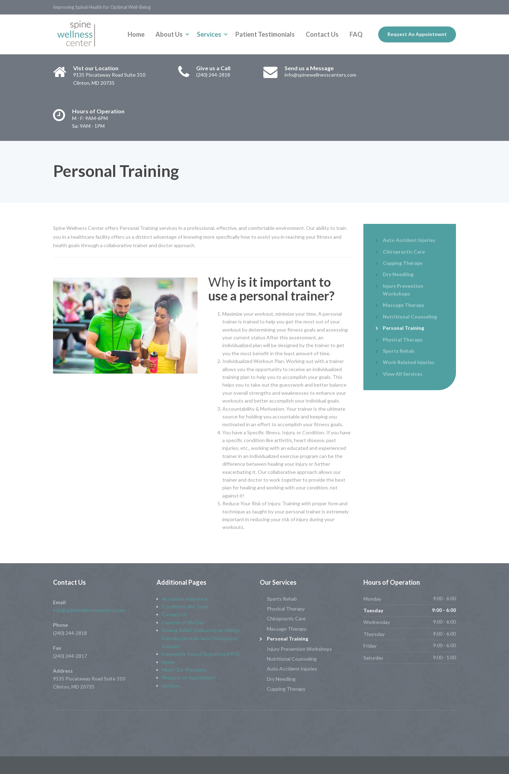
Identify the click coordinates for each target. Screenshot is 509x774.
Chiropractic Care (404, 252)
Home (136, 34)
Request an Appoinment (189, 677)
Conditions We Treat (185, 606)
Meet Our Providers (184, 670)
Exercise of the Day (183, 622)
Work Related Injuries (408, 362)
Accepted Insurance (184, 599)
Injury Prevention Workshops (403, 290)
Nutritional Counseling (410, 317)
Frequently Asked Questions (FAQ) (201, 654)
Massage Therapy (403, 305)
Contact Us (322, 34)
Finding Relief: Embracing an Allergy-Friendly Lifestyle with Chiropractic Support (202, 638)
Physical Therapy (402, 340)
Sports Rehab (398, 351)
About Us (169, 34)
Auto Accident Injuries (409, 240)
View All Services (402, 374)
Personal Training (403, 328)
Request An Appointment (417, 34)
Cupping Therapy (402, 263)
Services (209, 34)
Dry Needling (398, 274)
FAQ (356, 34)
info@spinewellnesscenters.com (89, 610)
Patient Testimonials (265, 34)
